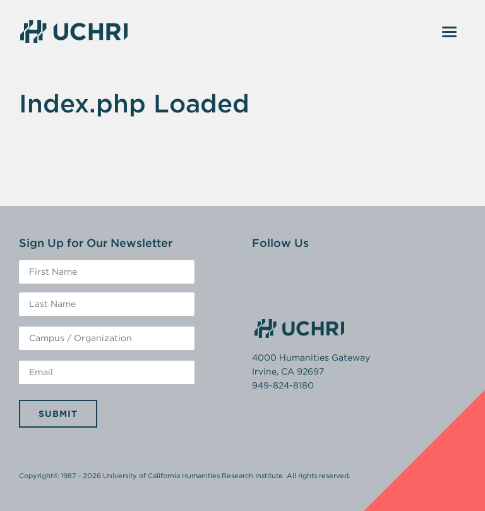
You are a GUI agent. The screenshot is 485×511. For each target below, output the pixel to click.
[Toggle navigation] (449, 31)
